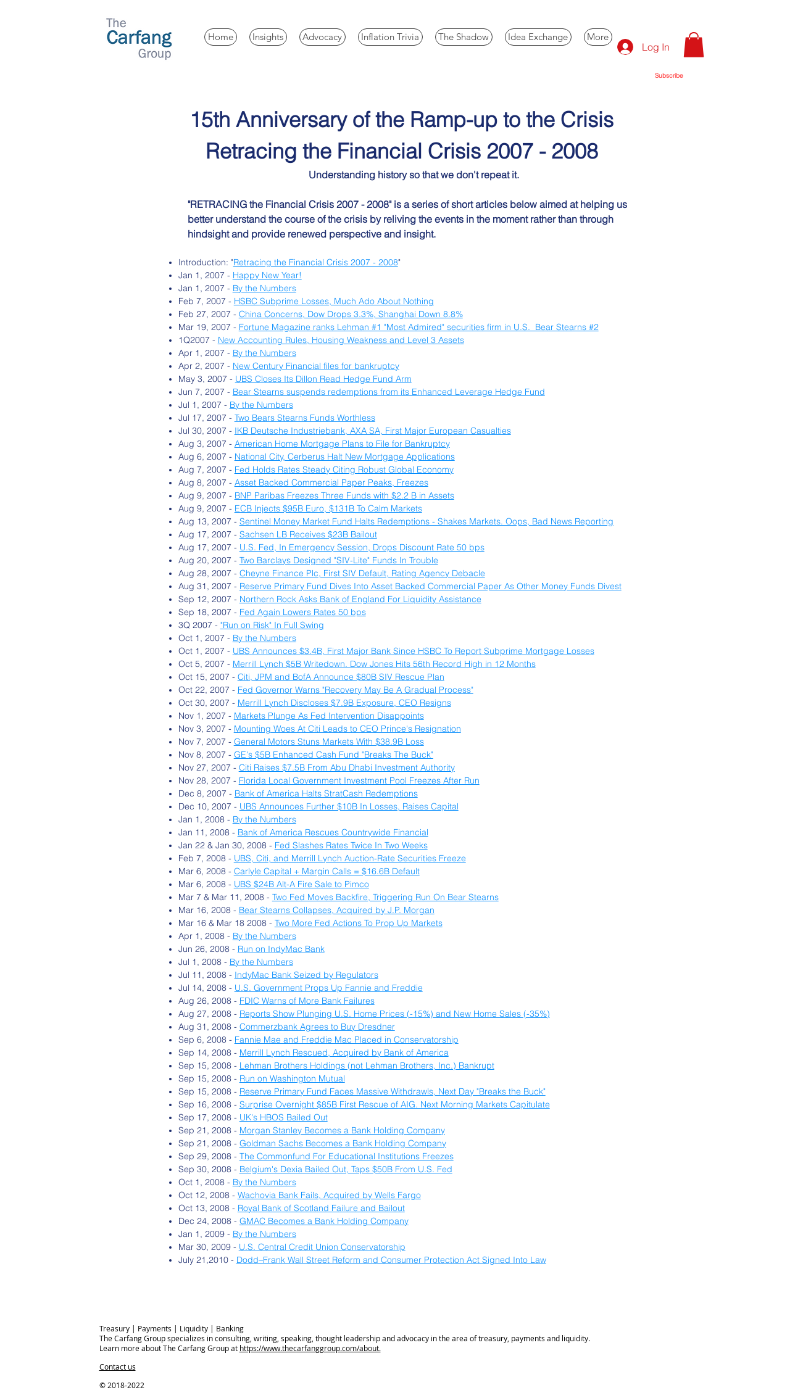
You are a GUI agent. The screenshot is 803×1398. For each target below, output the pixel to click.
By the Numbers (264, 288)
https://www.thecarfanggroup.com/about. (310, 1348)
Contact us (117, 1366)
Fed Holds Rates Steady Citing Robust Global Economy (344, 469)
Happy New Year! (267, 275)
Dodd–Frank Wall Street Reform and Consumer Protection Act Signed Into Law (391, 1259)
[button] (693, 44)
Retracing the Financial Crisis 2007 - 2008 (315, 262)
